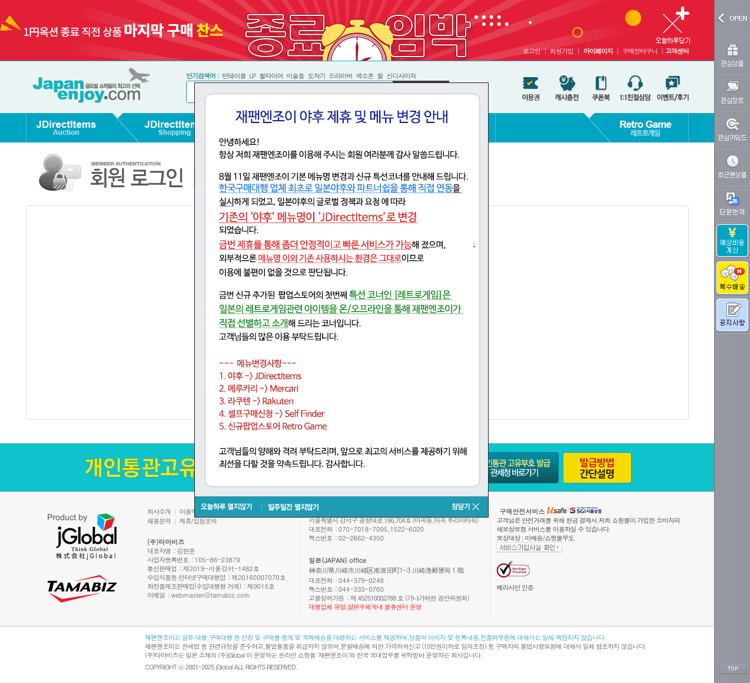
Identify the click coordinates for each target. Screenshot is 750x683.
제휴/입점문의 (198, 520)
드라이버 (340, 75)
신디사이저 (401, 75)
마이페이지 (598, 51)
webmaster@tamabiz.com (211, 595)
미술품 (295, 75)
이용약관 (191, 511)
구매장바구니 (640, 51)
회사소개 (159, 511)
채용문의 (159, 520)
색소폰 (364, 75)
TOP (732, 669)
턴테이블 (233, 75)
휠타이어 (271, 75)
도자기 (316, 75)
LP (252, 75)
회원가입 (561, 51)
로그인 (531, 51)
